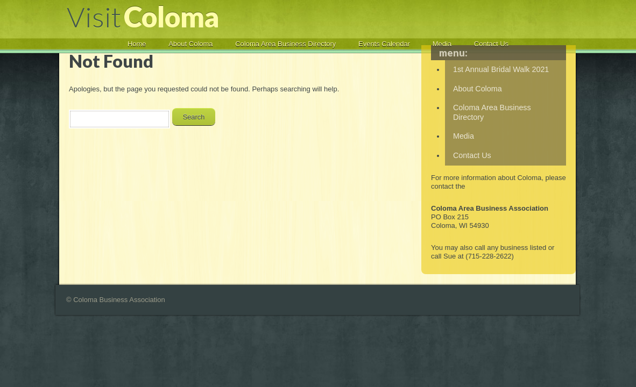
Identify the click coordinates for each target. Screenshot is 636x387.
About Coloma (190, 44)
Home (137, 44)
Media (442, 44)
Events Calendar (384, 44)
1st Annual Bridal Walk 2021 (501, 69)
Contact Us (491, 44)
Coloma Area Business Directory (285, 44)
